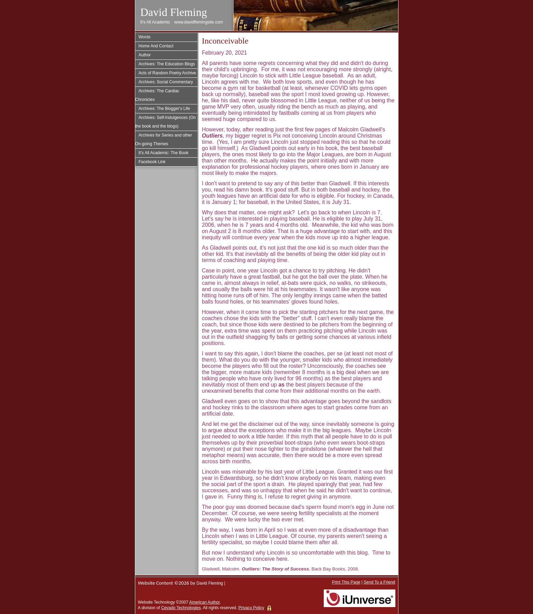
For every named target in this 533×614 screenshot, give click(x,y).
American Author (204, 602)
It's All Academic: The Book (164, 152)
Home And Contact (156, 46)
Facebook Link (152, 161)
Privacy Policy (251, 607)
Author (145, 55)
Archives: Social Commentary (166, 82)
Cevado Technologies (181, 607)
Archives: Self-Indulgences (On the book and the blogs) (165, 122)
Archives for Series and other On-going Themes (163, 139)
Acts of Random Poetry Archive (167, 73)
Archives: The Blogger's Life (164, 108)
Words (144, 37)
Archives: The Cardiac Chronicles (157, 95)
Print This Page (346, 582)
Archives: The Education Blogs (167, 64)
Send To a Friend (379, 582)
